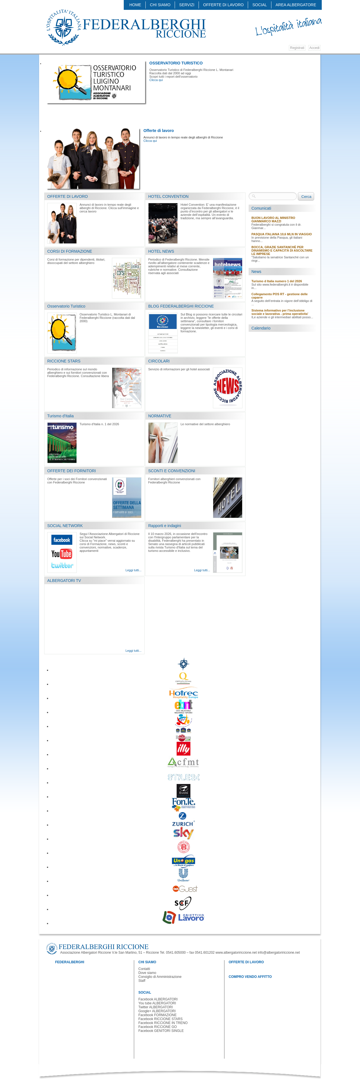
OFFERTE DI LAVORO (223, 5)
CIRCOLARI (159, 361)
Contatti (144, 969)
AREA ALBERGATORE (296, 5)
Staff (141, 981)
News (256, 271)
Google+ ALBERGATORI (157, 1011)
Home (135, 5)
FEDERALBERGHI (69, 962)
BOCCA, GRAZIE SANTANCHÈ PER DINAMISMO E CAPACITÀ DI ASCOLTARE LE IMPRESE (281, 250)
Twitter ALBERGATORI (155, 1007)
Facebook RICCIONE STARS (160, 1019)
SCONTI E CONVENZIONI (171, 471)
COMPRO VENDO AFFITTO (250, 977)
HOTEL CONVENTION (168, 196)
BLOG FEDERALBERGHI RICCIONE (181, 306)
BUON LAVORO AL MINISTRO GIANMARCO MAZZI (273, 219)
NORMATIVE (159, 416)
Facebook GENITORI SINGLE (161, 1031)
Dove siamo (147, 973)
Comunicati (261, 208)
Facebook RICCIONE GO (157, 1027)
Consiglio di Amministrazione (159, 977)
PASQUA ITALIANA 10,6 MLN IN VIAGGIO (281, 234)
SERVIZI (186, 5)
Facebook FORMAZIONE (157, 1015)
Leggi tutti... (133, 570)
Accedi (314, 48)
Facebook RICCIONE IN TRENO (163, 1023)
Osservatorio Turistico (66, 306)
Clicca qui (156, 80)
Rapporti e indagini (164, 525)
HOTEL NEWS (161, 251)
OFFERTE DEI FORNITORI (71, 471)
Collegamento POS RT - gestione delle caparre (279, 295)
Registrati (297, 48)
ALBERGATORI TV (64, 580)
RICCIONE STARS (63, 361)
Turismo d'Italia (60, 416)
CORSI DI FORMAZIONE (69, 251)
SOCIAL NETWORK (65, 525)
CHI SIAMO (160, 5)
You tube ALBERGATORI (157, 1003)
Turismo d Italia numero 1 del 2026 (276, 281)
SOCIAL (259, 5)
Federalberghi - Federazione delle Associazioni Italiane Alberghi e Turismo (126, 27)
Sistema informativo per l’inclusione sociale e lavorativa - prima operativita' (279, 312)
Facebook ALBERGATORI (158, 999)
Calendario (261, 328)
